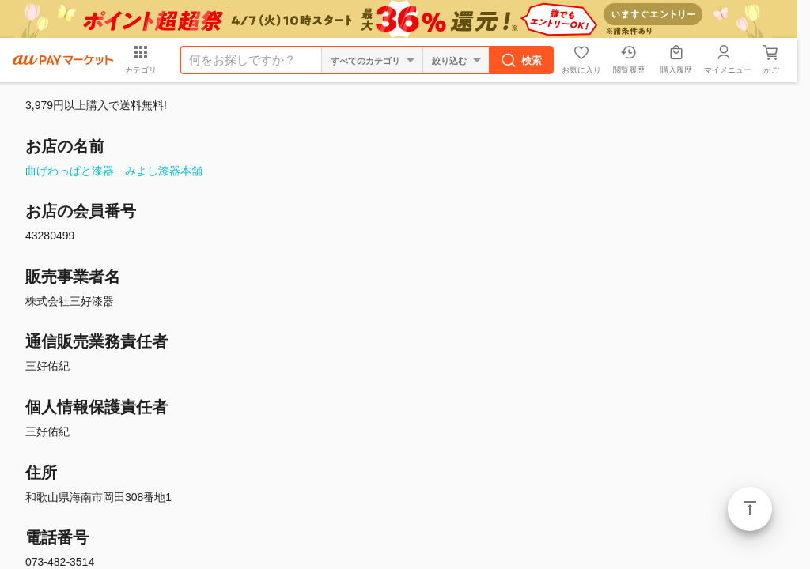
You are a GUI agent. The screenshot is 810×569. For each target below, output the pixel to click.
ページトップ (750, 509)
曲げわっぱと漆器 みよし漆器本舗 (113, 170)
